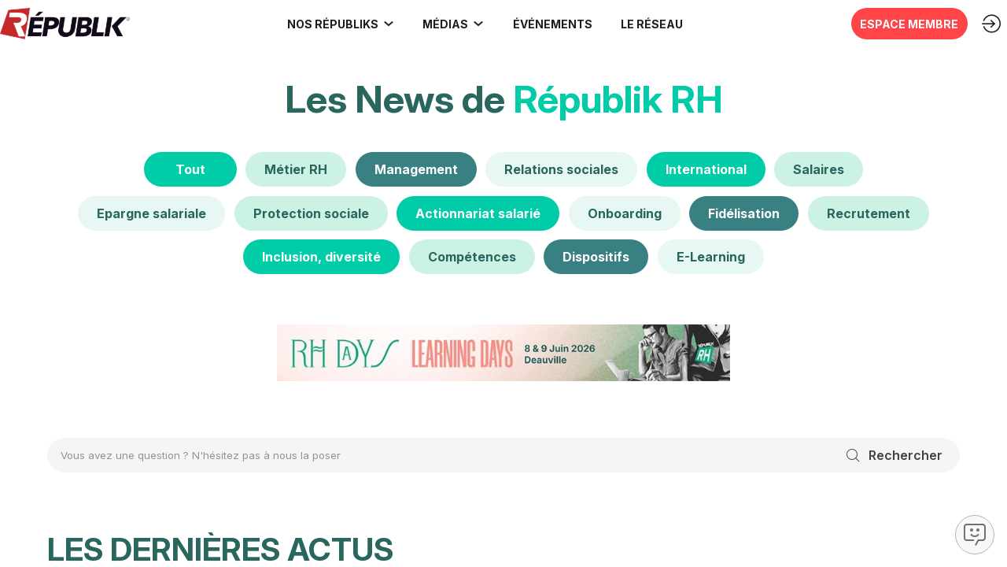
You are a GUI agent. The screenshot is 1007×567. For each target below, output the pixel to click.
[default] (295, 169)
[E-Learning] (711, 256)
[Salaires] (818, 169)
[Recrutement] (868, 212)
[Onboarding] (625, 212)
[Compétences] (472, 256)
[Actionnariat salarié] (478, 212)
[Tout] (190, 169)
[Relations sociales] (561, 169)
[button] (547, 23)
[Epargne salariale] (151, 212)
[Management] (416, 169)
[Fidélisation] (744, 212)
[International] (706, 169)
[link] (334, 23)
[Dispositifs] (596, 256)
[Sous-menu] (382, 23)
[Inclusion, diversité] (321, 256)
